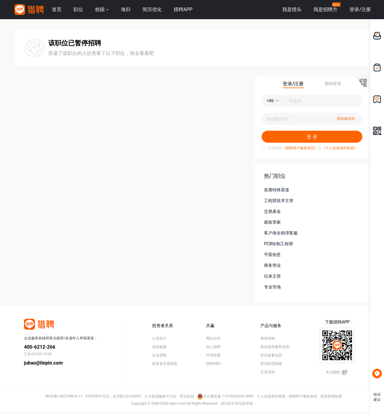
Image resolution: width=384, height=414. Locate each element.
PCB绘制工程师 (278, 243)
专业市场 (272, 286)
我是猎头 (292, 9)
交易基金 (272, 211)
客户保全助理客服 (281, 233)
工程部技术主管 (278, 200)
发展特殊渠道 (276, 189)
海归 (125, 9)
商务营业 (272, 265)
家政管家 (272, 222)
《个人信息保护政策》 (340, 148)
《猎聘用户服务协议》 (300, 148)
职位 (78, 9)
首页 (57, 9)
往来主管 (272, 276)
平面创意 (272, 254)
